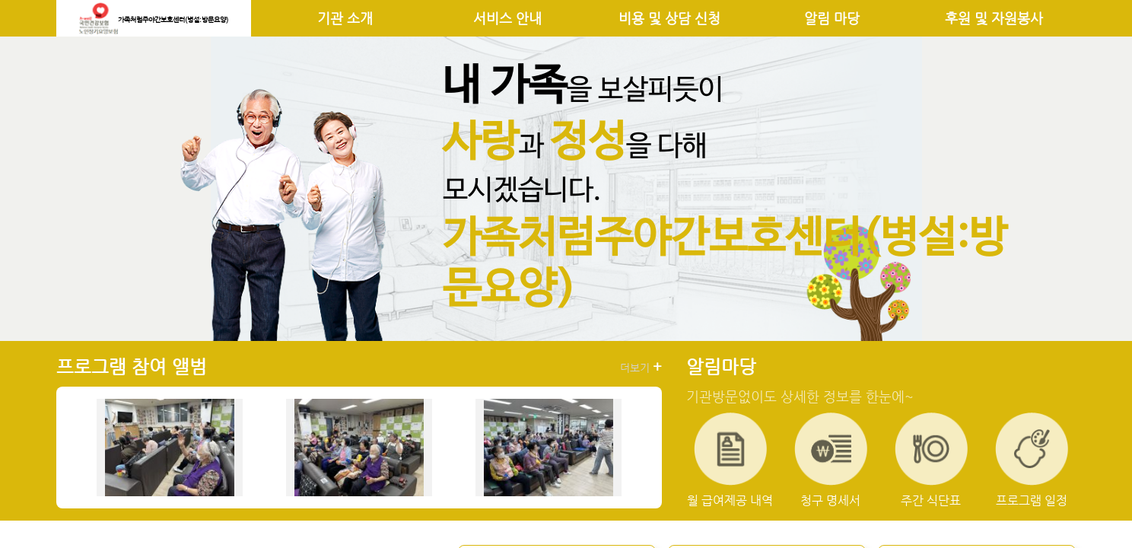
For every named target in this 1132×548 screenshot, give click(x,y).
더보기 (641, 366)
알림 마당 (832, 18)
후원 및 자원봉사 (994, 18)
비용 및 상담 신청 (669, 18)
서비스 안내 (507, 18)
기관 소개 (345, 18)
